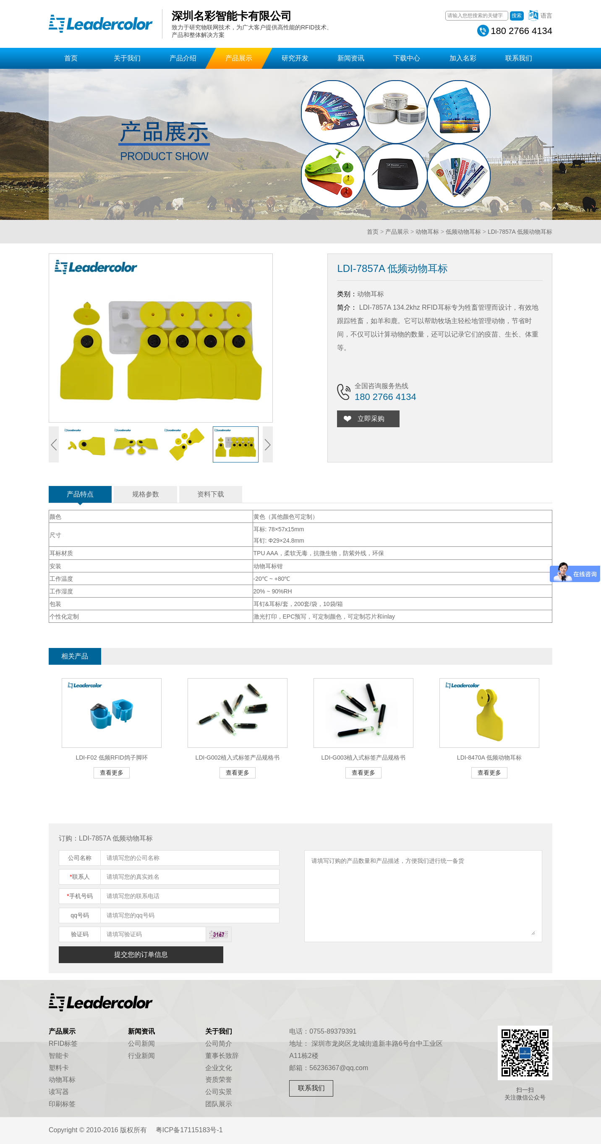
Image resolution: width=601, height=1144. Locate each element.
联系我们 (518, 58)
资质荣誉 (218, 1079)
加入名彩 (462, 58)
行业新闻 (141, 1055)
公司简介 (218, 1043)
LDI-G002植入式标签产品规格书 (238, 757)
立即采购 (372, 418)
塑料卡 (59, 1067)
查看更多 (111, 772)
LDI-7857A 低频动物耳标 (520, 231)
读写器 (59, 1091)
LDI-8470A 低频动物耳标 (489, 757)
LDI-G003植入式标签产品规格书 (363, 757)
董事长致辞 (222, 1055)
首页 (71, 58)
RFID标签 (63, 1043)
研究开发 (295, 58)
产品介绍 (183, 58)
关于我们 (127, 58)
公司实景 (218, 1091)
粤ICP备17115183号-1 (189, 1130)
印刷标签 (62, 1103)
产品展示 (238, 58)
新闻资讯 (350, 58)
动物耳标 (427, 231)
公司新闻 (141, 1043)
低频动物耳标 (463, 231)
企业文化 (218, 1067)
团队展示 (218, 1103)
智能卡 (59, 1055)
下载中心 (406, 58)
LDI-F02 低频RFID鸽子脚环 (111, 757)
